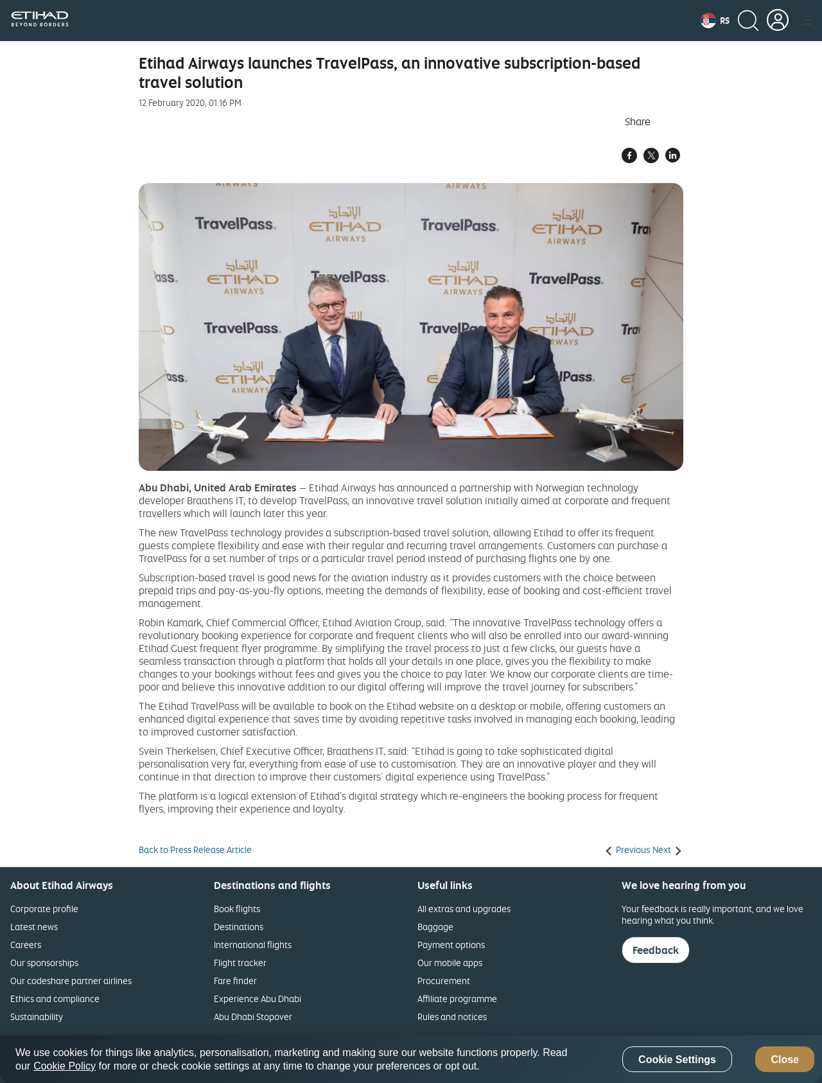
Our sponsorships (44, 962)
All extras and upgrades (464, 908)
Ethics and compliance (55, 998)
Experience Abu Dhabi (257, 998)
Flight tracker (240, 962)
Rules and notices (452, 1016)
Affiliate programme (457, 998)
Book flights (237, 908)
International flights (253, 944)
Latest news (34, 926)
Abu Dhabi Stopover (253, 1016)
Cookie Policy (64, 1066)
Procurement (443, 980)
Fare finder (235, 980)
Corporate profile (44, 908)
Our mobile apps (449, 962)
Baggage (435, 926)
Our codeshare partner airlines (71, 980)
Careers (25, 944)
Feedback (656, 950)
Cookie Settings (677, 1059)
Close (785, 1059)
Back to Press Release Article (195, 850)
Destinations (238, 926)
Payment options (451, 944)
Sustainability (36, 1016)
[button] (715, 20)
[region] (411, 1059)
